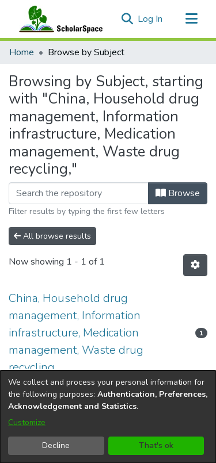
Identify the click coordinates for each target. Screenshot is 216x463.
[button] (127, 19)
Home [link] (21, 52)
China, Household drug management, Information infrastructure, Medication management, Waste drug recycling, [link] (76, 332)
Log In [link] (151, 19)
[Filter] (79, 193)
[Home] (58, 19)
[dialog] (108, 416)
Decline (56, 445)
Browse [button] (178, 193)
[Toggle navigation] (191, 19)
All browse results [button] (52, 236)
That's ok (156, 445)
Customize (27, 422)
